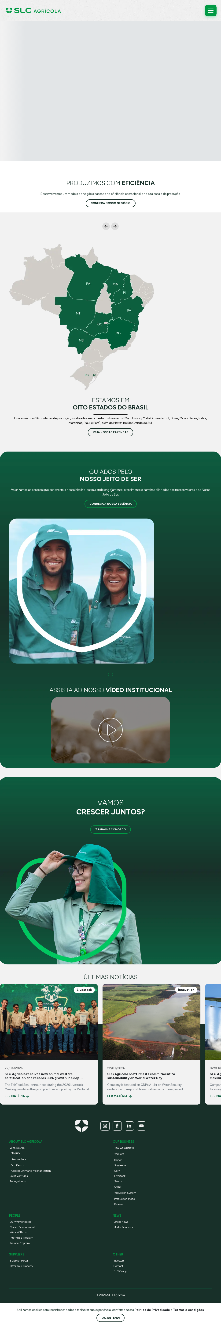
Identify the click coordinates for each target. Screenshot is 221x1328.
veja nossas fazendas (110, 432)
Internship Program (21, 1237)
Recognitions (18, 1181)
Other (117, 1186)
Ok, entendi (111, 1317)
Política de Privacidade (153, 1310)
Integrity (15, 1153)
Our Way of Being (21, 1221)
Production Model (125, 1198)
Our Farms (17, 1165)
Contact (118, 1266)
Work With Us (18, 1232)
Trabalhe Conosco (110, 829)
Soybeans (120, 1165)
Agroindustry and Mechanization (31, 1170)
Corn (117, 1170)
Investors (119, 1260)
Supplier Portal (19, 1260)
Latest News (121, 1221)
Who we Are (17, 1147)
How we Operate (124, 1147)
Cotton (118, 1160)
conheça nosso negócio (110, 203)
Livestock (119, 1176)
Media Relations (123, 1227)
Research (119, 1204)
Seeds (118, 1181)
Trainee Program (20, 1243)
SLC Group (120, 1271)
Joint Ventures (19, 1176)
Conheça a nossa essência (110, 503)
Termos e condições (188, 1310)
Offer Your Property (21, 1266)
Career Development (22, 1227)
